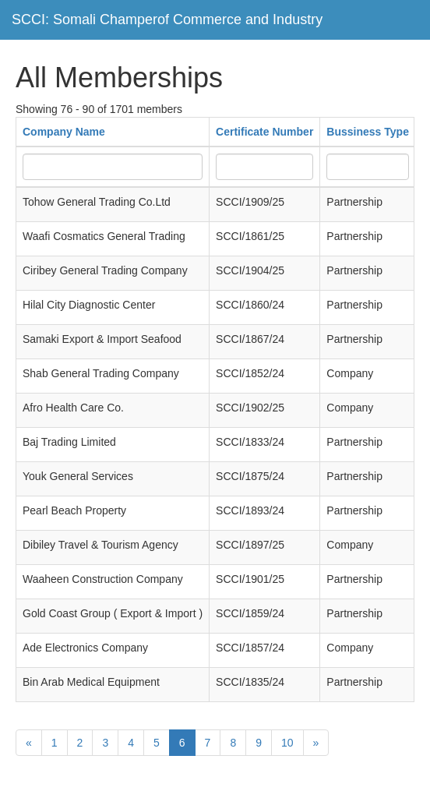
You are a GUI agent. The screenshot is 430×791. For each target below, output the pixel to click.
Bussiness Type (367, 131)
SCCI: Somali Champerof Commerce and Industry (167, 19)
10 (287, 742)
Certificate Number (264, 131)
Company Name (64, 131)
